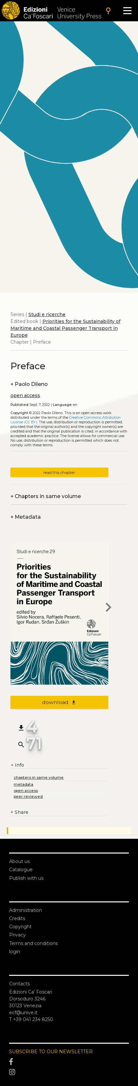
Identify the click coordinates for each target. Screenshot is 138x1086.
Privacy (17, 935)
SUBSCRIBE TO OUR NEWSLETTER (51, 1052)
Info (17, 765)
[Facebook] (69, 1061)
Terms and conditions (33, 943)
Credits (17, 918)
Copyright (20, 927)
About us (19, 861)
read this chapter (59, 472)
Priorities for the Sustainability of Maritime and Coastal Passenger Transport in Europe (65, 328)
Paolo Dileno (29, 384)
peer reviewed (28, 796)
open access (25, 395)
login (14, 952)
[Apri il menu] (127, 10)
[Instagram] (69, 1072)
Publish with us (26, 878)
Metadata (25, 517)
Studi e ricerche (47, 314)
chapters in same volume (39, 777)
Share (19, 812)
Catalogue (21, 870)
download (59, 702)
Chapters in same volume (45, 496)
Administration (25, 910)
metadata (23, 784)
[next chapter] (108, 608)
